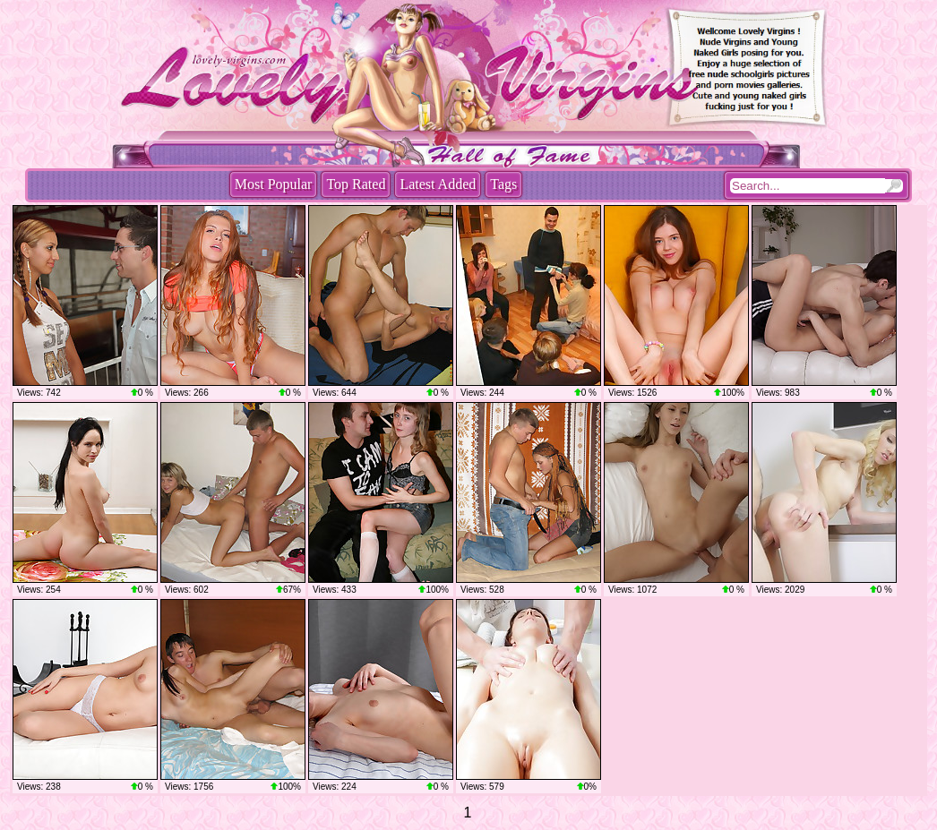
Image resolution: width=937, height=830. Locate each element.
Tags (503, 184)
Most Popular (274, 184)
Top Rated (355, 184)
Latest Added (438, 184)
